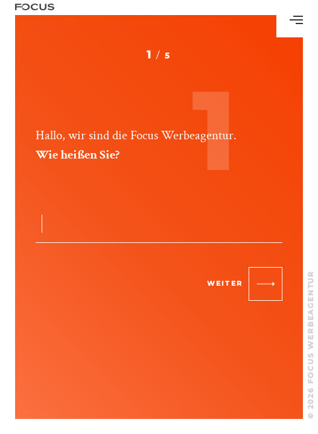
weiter (244, 284)
